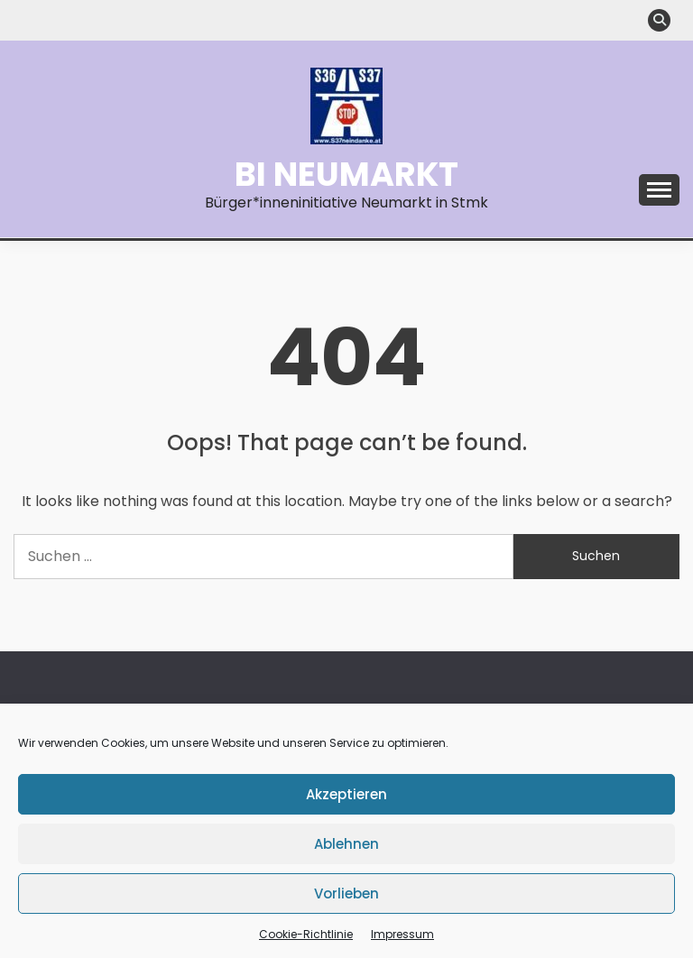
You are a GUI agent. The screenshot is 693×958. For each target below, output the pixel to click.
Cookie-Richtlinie (306, 934)
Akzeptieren (346, 794)
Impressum (402, 934)
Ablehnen (346, 843)
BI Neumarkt (346, 174)
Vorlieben (346, 893)
